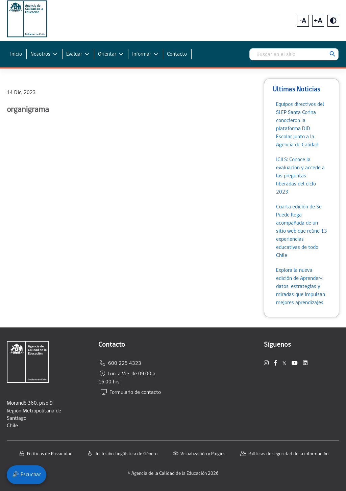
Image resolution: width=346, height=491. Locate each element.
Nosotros (40, 54)
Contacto (177, 54)
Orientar (107, 54)
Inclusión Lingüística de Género (126, 454)
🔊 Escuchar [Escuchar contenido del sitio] (26, 475)
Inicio (16, 54)
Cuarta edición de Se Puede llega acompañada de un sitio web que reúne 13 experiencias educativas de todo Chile (301, 231)
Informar (141, 54)
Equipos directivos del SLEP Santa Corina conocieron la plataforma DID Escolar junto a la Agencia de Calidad (300, 125)
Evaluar (74, 54)
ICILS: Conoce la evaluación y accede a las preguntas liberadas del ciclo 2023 (300, 176)
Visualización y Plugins (202, 454)
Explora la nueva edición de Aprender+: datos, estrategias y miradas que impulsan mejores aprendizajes (300, 287)
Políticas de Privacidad (50, 454)
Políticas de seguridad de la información (288, 454)
